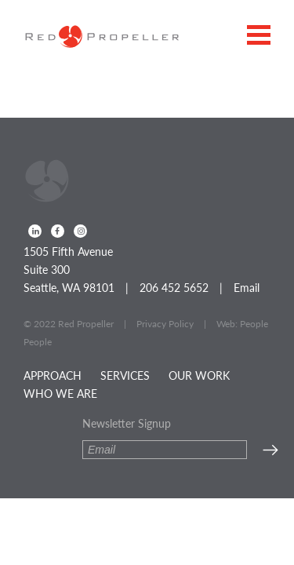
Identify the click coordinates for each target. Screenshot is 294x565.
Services (125, 375)
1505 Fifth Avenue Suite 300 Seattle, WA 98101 (69, 269)
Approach (53, 375)
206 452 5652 (174, 287)
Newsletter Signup (126, 423)
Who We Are (60, 393)
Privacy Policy (165, 323)
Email (247, 287)
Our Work (199, 375)
